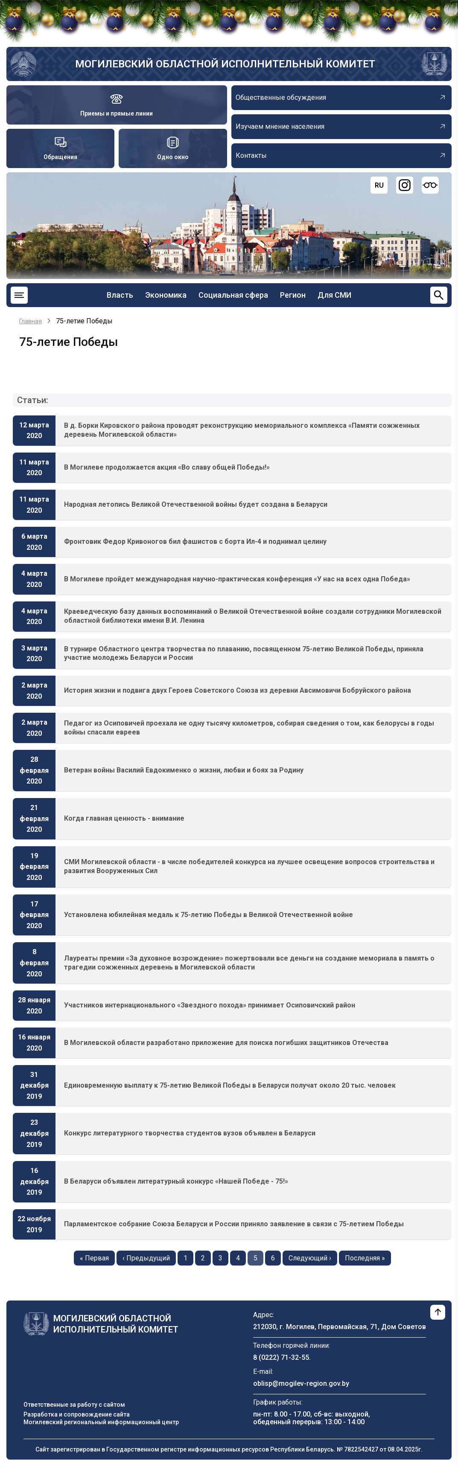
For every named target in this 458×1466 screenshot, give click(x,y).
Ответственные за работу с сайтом (74, 1404)
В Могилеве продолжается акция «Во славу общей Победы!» (167, 467)
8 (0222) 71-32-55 (281, 1357)
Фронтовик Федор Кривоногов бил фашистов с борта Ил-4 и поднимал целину (195, 541)
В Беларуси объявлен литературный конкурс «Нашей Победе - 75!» (176, 1181)
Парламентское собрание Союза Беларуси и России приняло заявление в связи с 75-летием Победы (234, 1224)
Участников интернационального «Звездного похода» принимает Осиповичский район (209, 1005)
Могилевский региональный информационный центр (101, 1422)
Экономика (166, 294)
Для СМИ (334, 294)
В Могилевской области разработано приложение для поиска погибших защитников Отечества (226, 1043)
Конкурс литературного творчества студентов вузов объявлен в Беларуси (189, 1133)
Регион (293, 294)
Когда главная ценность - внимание (124, 818)
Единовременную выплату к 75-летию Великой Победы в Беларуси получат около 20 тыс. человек (230, 1085)
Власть (120, 294)
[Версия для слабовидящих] (430, 185)
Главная (30, 321)
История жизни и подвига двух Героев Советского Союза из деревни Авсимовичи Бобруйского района (237, 690)
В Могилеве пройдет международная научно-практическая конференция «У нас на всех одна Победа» (237, 579)
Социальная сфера (233, 294)
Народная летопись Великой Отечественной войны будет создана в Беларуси (195, 504)
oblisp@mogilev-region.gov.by (301, 1383)
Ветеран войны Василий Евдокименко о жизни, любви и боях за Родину (183, 770)
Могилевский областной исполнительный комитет (225, 64)
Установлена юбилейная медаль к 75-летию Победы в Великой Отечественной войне (208, 915)
